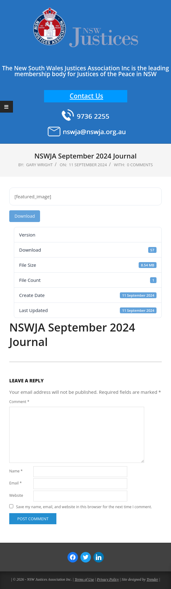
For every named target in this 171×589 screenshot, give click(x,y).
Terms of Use (84, 579)
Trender (152, 579)
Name (15, 471)
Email (15, 483)
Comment (19, 401)
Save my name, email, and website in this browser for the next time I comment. (84, 506)
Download (24, 216)
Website (16, 495)
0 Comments (140, 164)
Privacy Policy (108, 579)
